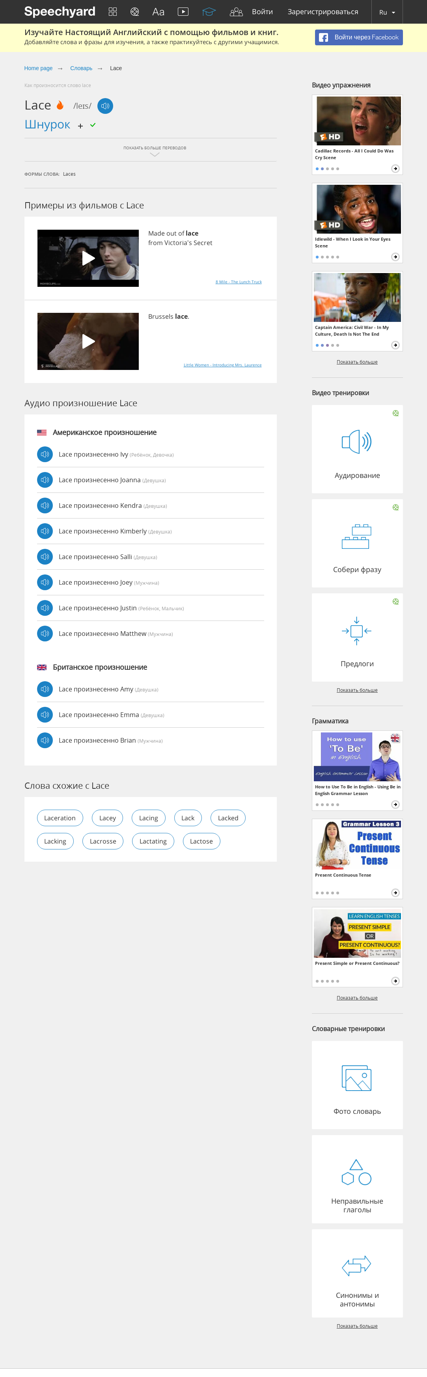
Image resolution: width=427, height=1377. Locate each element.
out (171, 233)
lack (189, 818)
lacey (108, 818)
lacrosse (103, 841)
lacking (56, 841)
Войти (262, 12)
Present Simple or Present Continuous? (357, 963)
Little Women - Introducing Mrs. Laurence (223, 365)
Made (156, 233)
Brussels (160, 316)
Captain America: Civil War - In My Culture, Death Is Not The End (352, 330)
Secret (203, 242)
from (155, 242)
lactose (202, 841)
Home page (38, 68)
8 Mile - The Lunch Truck (239, 281)
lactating (154, 841)
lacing (149, 818)
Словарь (81, 68)
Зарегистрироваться (323, 12)
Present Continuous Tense (343, 875)
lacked (229, 818)
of (181, 233)
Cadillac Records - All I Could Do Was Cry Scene (354, 154)
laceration (60, 818)
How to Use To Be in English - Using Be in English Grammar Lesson (358, 790)
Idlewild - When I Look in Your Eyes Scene (352, 242)
